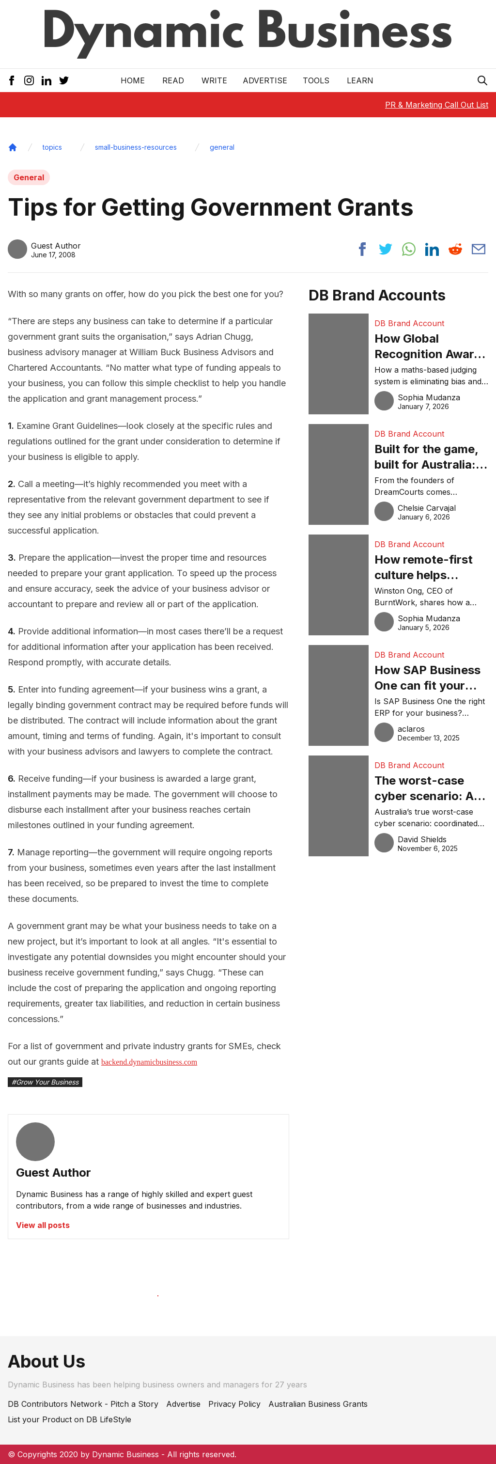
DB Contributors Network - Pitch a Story (83, 1404)
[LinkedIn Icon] (46, 80)
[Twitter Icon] (64, 80)
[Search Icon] (482, 80)
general (222, 147)
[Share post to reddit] (455, 249)
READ (173, 80)
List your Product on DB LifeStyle (69, 1419)
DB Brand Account (409, 323)
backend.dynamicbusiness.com (149, 1062)
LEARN (360, 80)
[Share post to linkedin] (432, 249)
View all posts (43, 1225)
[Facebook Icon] (11, 80)
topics (52, 147)
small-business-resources (136, 147)
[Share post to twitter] (385, 249)
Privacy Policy (234, 1404)
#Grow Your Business (45, 1082)
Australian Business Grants (318, 1404)
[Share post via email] (478, 249)
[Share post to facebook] (362, 249)
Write (214, 80)
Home (133, 80)
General (29, 177)
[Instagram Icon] (29, 80)
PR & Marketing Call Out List (436, 105)
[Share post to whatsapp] (408, 249)
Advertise (265, 80)
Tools (316, 80)
